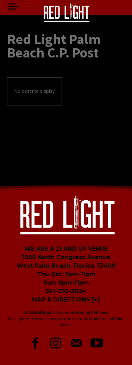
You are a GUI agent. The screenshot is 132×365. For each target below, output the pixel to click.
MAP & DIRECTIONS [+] (66, 299)
